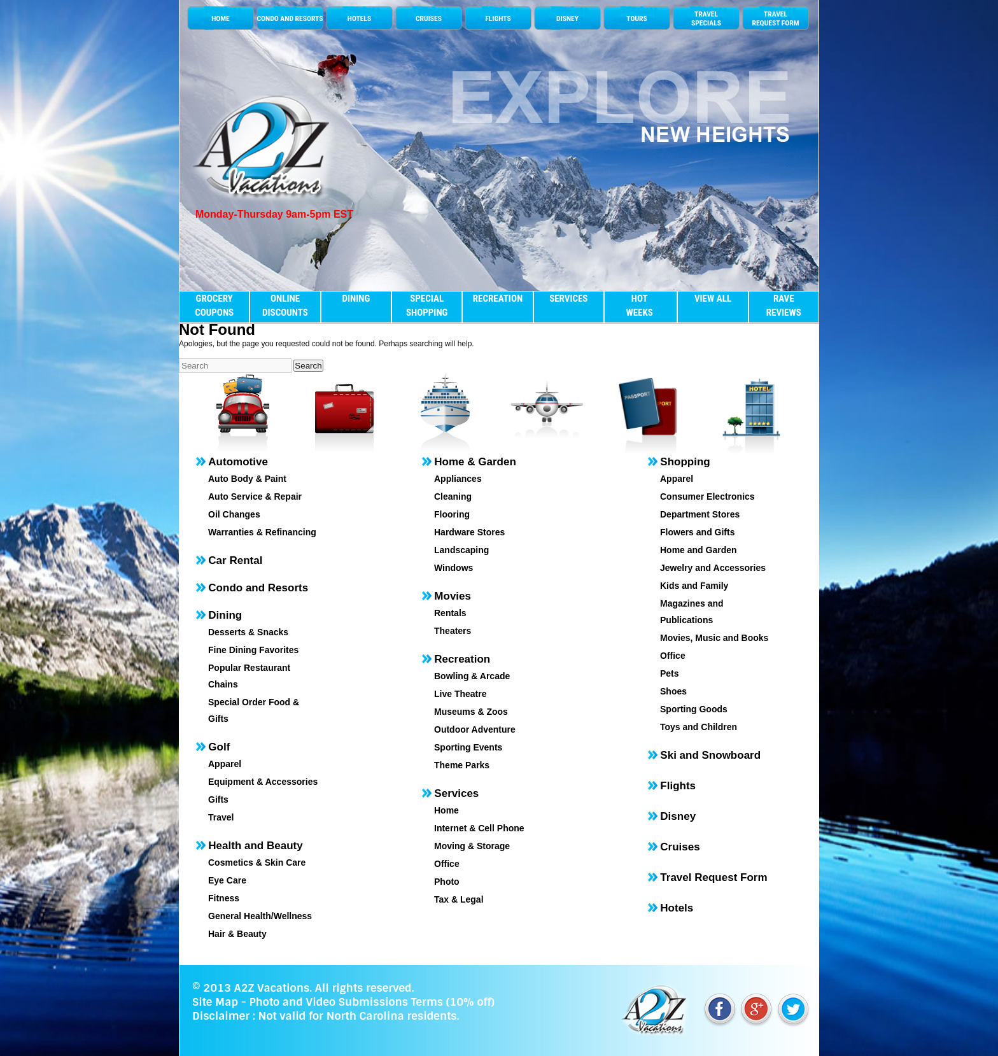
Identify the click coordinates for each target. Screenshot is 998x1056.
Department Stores (700, 514)
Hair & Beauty (237, 934)
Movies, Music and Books (714, 638)
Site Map (215, 1002)
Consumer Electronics (707, 496)
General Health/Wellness (260, 916)
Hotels (676, 908)
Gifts (218, 799)
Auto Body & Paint (247, 479)
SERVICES (568, 298)
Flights (678, 786)
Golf (219, 747)
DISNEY (567, 18)
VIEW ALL (712, 298)
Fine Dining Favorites (253, 650)
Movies (452, 596)
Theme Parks (461, 765)
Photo (447, 881)
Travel (221, 817)
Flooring (452, 514)
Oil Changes (234, 514)
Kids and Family (694, 586)
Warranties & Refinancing (262, 532)
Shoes (673, 691)
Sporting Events (468, 747)
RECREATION (498, 298)
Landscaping (461, 550)
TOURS (636, 18)
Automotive (238, 462)
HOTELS (359, 18)
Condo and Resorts (258, 588)
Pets (669, 673)
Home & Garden (475, 462)
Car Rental (235, 560)
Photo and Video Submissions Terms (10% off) (371, 1002)
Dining (225, 615)
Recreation (462, 659)
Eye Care (227, 880)
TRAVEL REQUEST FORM (775, 18)
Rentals (450, 613)
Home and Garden (698, 550)
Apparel (224, 764)
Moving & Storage (472, 846)
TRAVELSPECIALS (706, 18)
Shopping (685, 462)
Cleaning (453, 496)
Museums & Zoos (471, 712)
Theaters (452, 631)
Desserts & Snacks (248, 632)
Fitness (223, 898)
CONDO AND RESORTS (290, 18)
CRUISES (429, 18)
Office (447, 864)
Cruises (679, 847)
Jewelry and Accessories (713, 568)
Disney (678, 816)
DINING (356, 298)
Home (446, 810)
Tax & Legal (459, 899)
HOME (220, 18)
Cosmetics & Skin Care (257, 862)
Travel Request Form (713, 877)
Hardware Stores (469, 532)
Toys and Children (698, 727)
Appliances (458, 479)
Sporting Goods (693, 709)
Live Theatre (460, 694)
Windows (453, 568)
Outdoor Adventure (475, 729)
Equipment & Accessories (263, 782)
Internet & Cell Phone (479, 828)
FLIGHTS (497, 18)
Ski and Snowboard (710, 755)
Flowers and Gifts (697, 532)
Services (456, 793)
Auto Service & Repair (255, 496)
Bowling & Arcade (472, 676)
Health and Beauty (255, 846)
